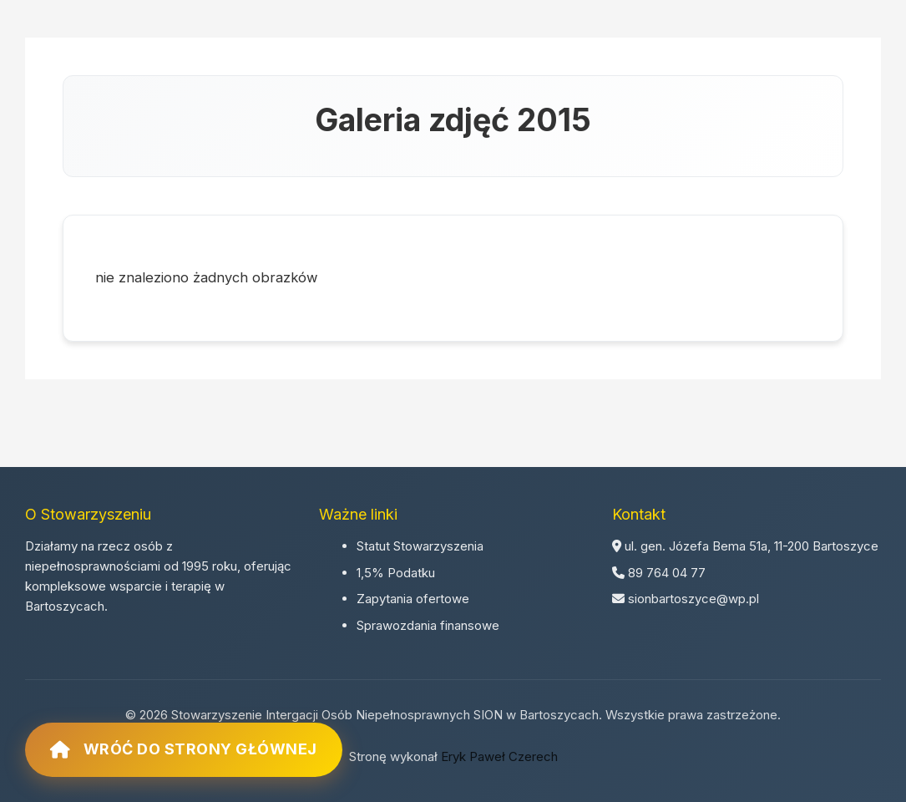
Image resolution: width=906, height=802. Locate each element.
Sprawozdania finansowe (428, 625)
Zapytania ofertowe (413, 599)
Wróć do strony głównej (183, 749)
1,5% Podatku (396, 573)
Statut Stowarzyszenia (420, 546)
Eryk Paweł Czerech (499, 756)
